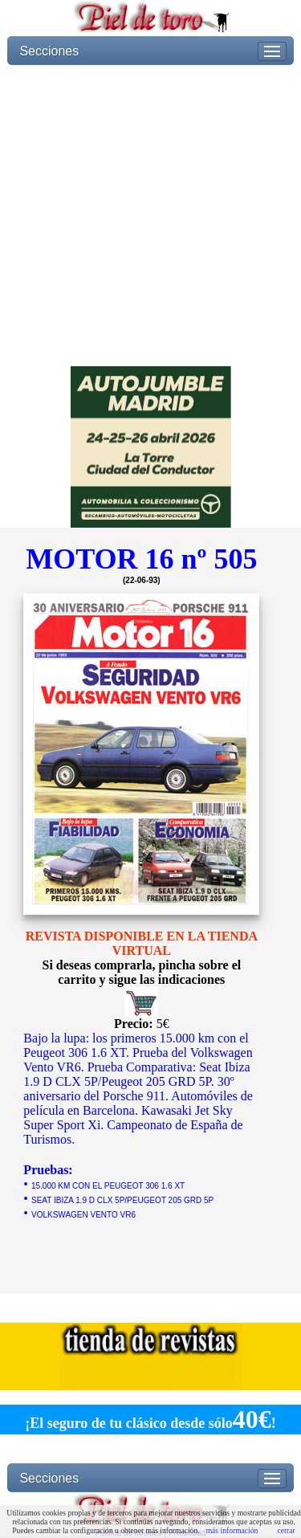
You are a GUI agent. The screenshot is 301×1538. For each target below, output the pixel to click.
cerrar (286, 1530)
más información (232, 1530)
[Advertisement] (150, 215)
